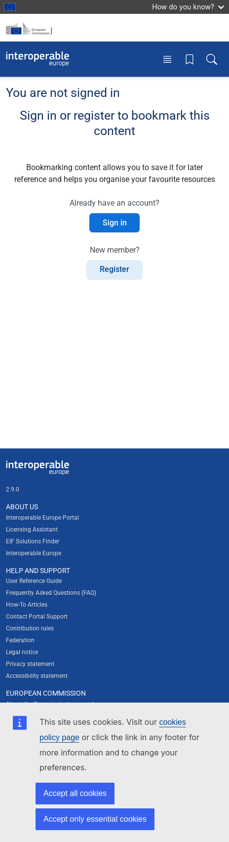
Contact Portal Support (37, 616)
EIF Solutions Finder (32, 541)
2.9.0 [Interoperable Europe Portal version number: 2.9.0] (12, 489)
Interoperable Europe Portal (42, 517)
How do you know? (188, 6)
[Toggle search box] (211, 59)
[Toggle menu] (167, 59)
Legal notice (22, 652)
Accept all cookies (75, 793)
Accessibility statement (37, 675)
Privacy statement (30, 664)
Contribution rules (30, 628)
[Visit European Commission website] (30, 28)
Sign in (115, 222)
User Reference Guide (34, 580)
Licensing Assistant (32, 529)
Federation (20, 640)
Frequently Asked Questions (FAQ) (51, 592)
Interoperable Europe (33, 553)
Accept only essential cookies (95, 819)
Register (114, 269)
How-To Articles (26, 604)
